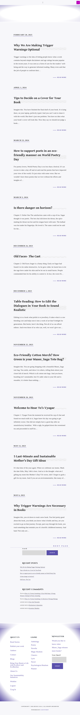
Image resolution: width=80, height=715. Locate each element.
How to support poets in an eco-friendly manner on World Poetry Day (38, 573)
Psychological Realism (39, 665)
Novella (34, 648)
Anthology (35, 641)
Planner (34, 669)
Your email (59, 658)
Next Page (61, 546)
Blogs (12, 659)
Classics (34, 655)
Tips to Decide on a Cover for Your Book (30, 570)
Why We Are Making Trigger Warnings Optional (32, 567)
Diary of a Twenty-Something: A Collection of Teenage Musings (41, 598)
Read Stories (15, 642)
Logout (13, 686)
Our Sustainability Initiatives (17, 676)
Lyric (33, 658)
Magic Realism (36, 652)
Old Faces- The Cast (25, 579)
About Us (13, 671)
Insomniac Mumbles (34, 608)
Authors (13, 650)
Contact (13, 655)
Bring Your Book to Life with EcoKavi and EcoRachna (19, 665)
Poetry (33, 645)
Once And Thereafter (34, 602)
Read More (61, 77)
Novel (33, 662)
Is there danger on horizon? (27, 576)
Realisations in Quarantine (35, 605)
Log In (13, 689)
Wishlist (13, 681)
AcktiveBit (44, 709)
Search (24, 548)
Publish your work (17, 646)
